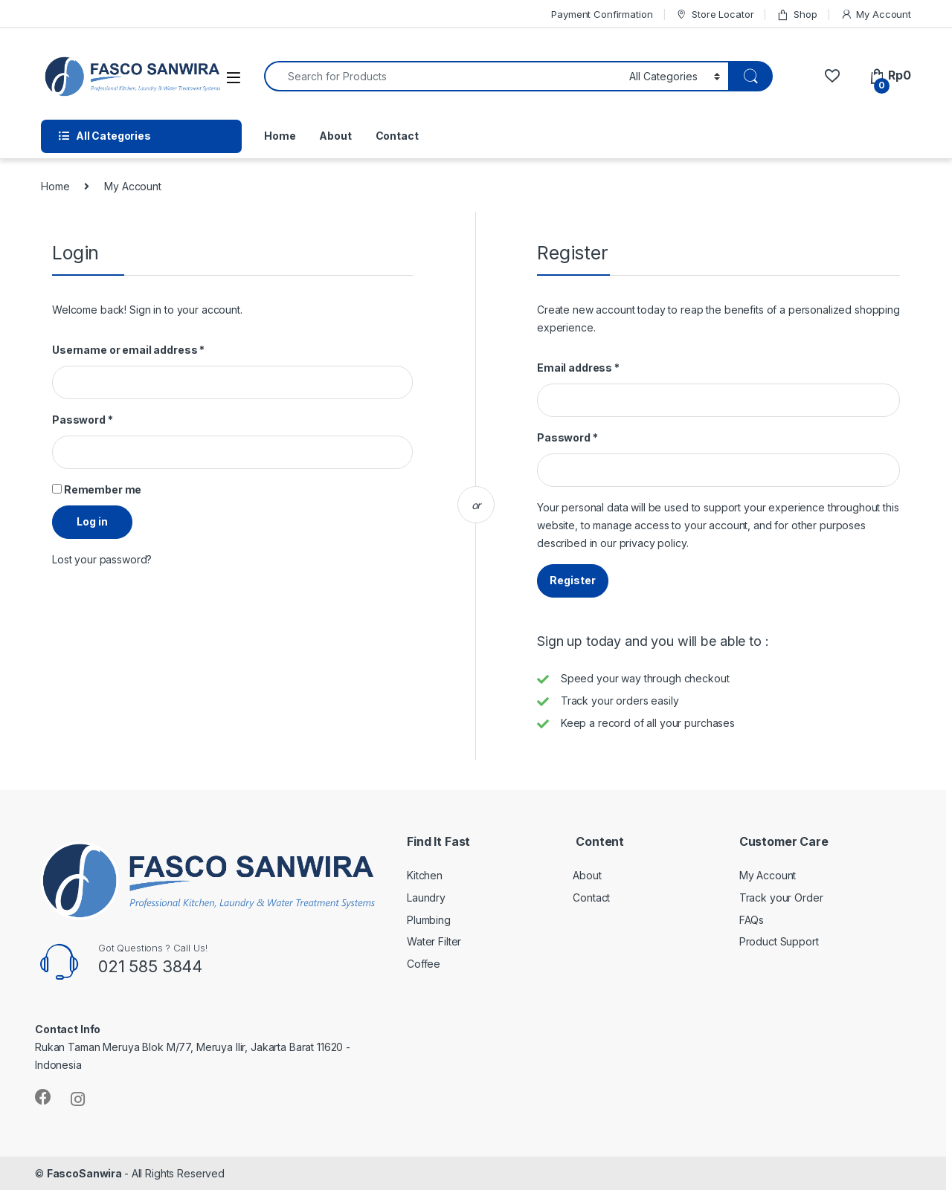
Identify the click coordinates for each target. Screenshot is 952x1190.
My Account (875, 14)
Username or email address (128, 349)
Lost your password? (102, 559)
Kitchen (425, 875)
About (335, 135)
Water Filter (434, 941)
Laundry (426, 897)
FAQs (751, 919)
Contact (397, 135)
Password (82, 419)
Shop (796, 14)
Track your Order (781, 897)
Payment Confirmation (601, 14)
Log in (92, 521)
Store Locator (714, 14)
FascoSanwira (85, 1173)
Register (573, 580)
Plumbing (429, 919)
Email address (578, 367)
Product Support (779, 941)
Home (279, 135)
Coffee (423, 963)
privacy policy (653, 543)
